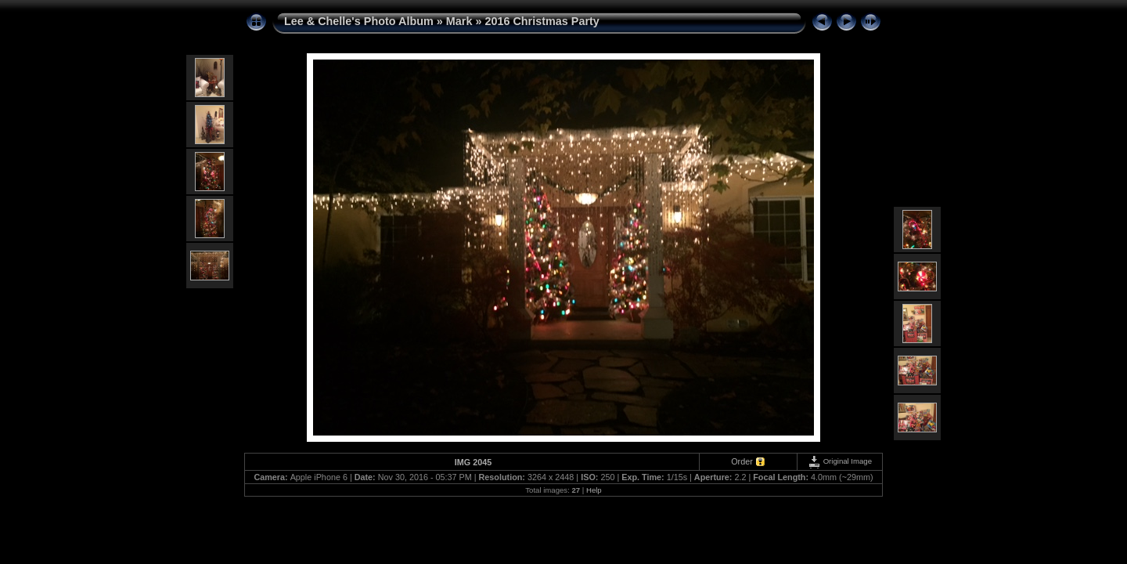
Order (742, 461)
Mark (459, 21)
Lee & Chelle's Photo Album (359, 21)
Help (594, 490)
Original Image (840, 461)
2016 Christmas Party (541, 21)
